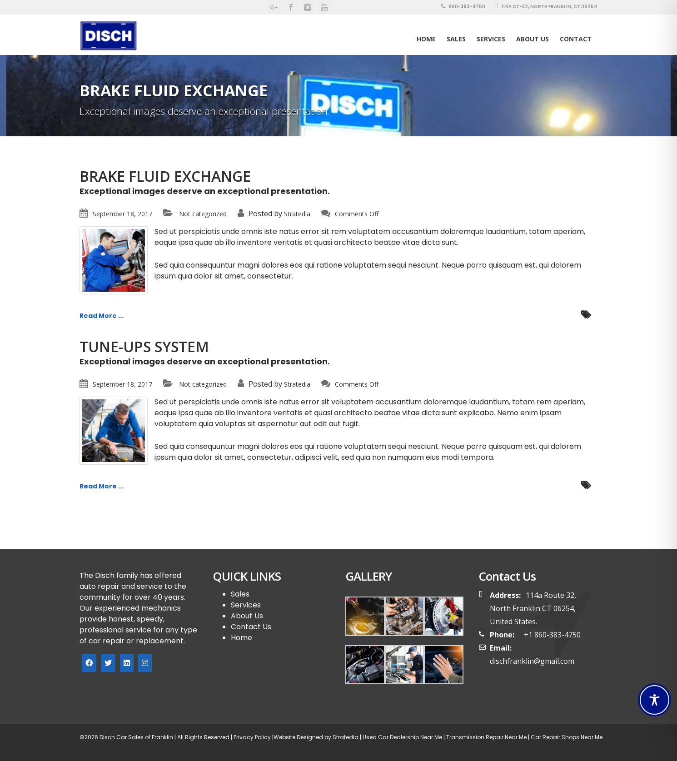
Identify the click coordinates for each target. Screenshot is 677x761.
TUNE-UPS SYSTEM (144, 346)
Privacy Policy (251, 737)
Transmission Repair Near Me (486, 737)
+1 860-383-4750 (552, 635)
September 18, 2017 (122, 213)
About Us (532, 39)
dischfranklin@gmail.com (532, 661)
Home (426, 39)
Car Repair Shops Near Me (565, 737)
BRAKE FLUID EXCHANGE (165, 176)
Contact (576, 39)
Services (491, 39)
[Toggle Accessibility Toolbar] (654, 700)
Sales (240, 594)
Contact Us (251, 627)
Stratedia (297, 213)
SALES (456, 39)
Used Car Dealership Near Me (402, 737)
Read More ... (102, 315)
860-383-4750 (463, 6)
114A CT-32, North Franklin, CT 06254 (546, 6)
